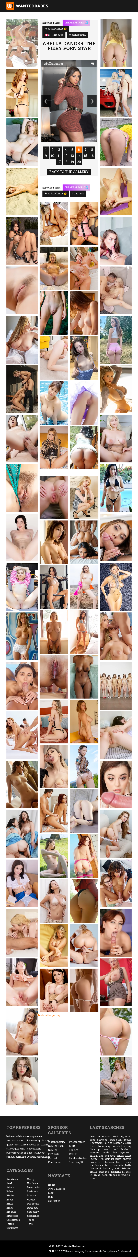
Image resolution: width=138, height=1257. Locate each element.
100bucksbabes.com (37, 1156)
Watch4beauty (77, 34)
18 (65, 161)
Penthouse (54, 1162)
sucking (118, 1136)
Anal (9, 1183)
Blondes (11, 1211)
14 (79, 155)
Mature (31, 1195)
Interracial (34, 1187)
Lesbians (32, 1191)
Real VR (73, 1154)
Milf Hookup (54, 34)
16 (92, 155)
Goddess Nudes (78, 1158)
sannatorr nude (99, 1152)
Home (51, 1184)
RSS (50, 1196)
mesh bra (119, 1146)
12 (65, 155)
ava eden (110, 1155)
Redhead (32, 1207)
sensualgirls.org (16, 1156)
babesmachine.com (16, 1136)
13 (72, 155)
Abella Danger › (54, 63)
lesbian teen (113, 1162)
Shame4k (78, 193)
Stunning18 (76, 1162)
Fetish (10, 1223)
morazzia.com (15, 1140)
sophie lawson (99, 1139)
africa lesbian (113, 1142)
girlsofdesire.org (16, 1144)
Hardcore (32, 1183)
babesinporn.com (37, 1144)
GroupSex (12, 1227)
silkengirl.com (15, 1148)
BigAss (10, 1195)
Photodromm (77, 1141)
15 (85, 155)
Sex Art (73, 1150)
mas (92, 1178)
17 (59, 161)
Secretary (33, 1211)
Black (9, 1207)
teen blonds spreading (116, 1174)
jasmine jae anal (100, 1136)
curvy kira (97, 1158)
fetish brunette (114, 1165)
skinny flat (96, 1155)
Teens (30, 1219)
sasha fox (116, 1139)
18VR (72, 1145)
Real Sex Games (55, 28)
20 (79, 161)
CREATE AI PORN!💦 (76, 22)
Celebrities (13, 1219)
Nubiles (52, 1150)
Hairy (30, 1179)
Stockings (33, 1215)
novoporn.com (35, 1136)
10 (52, 155)
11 (59, 155)
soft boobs (121, 1149)
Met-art (52, 1158)
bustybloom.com (16, 1152)
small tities (124, 1155)
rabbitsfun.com (36, 1152)
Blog (50, 1192)
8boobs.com (34, 1148)
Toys (30, 1223)
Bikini (10, 1203)
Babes (9, 1191)
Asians (10, 1187)
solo (127, 1136)
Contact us (54, 1200)
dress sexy (104, 1146)
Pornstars (33, 1203)
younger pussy (113, 1158)
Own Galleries (56, 1188)
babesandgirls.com (37, 1140)
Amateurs (12, 1179)
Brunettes (12, 1215)
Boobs (9, 1199)
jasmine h (117, 1171)
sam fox (104, 1171)
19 (72, 161)
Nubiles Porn (56, 1145)
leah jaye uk (121, 1152)
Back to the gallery (69, 171)
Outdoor (32, 1199)
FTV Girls (53, 1154)
